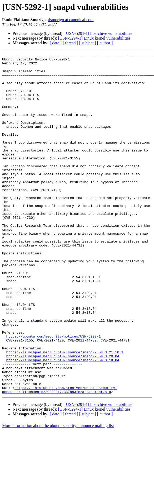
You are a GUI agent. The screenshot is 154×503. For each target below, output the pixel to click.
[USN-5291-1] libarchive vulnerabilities (98, 33)
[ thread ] (70, 43)
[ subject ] (87, 43)
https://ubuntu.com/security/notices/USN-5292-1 (53, 393)
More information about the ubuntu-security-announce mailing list (58, 493)
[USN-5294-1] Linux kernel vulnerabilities (94, 38)
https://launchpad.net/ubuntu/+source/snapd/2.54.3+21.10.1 (64, 412)
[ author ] (105, 43)
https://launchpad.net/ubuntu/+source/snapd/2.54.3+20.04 (62, 417)
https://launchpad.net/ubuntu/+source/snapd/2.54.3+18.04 (62, 421)
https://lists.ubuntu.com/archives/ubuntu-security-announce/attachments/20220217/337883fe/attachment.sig (59, 457)
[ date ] (56, 43)
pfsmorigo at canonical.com (70, 19)
